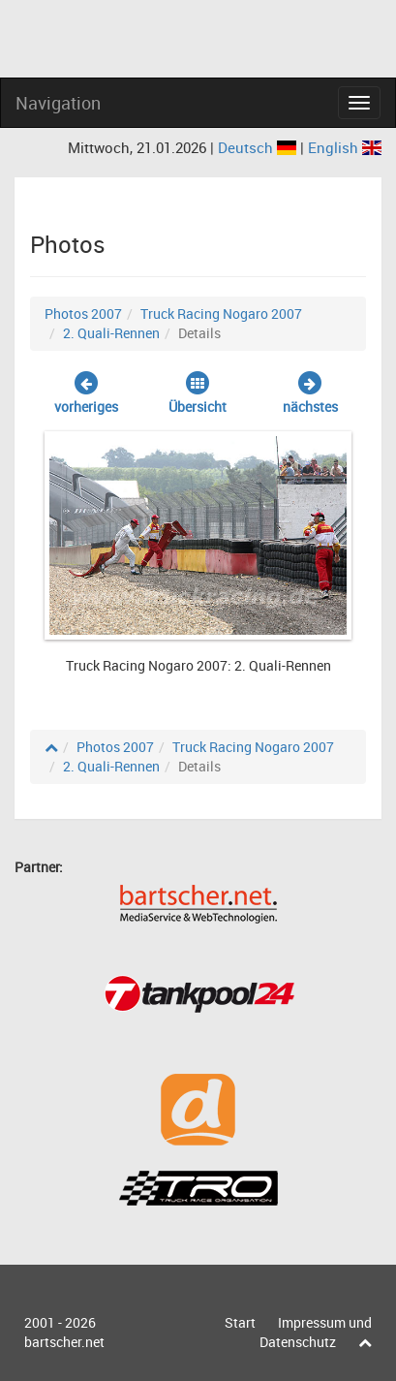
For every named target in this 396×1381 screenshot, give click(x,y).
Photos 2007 (83, 313)
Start (240, 1322)
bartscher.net (64, 1342)
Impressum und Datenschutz (315, 1332)
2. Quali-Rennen (111, 333)
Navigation (58, 102)
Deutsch (259, 147)
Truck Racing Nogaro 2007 (221, 313)
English (344, 147)
